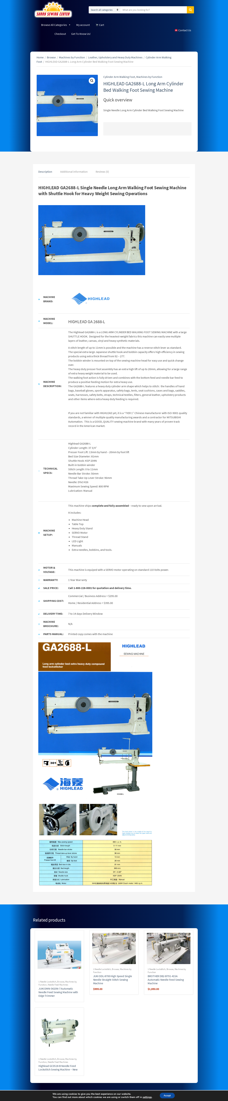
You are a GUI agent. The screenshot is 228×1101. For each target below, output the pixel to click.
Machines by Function (72, 57)
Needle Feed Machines (58, 984)
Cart (99, 25)
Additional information (74, 171)
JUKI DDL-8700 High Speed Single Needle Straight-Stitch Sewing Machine (112, 979)
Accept (167, 1095)
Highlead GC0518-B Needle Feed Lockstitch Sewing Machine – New (57, 1067)
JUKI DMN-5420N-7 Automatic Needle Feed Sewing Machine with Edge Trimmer (58, 992)
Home (40, 57)
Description (45, 171)
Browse (51, 57)
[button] (92, 80)
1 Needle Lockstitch (47, 981)
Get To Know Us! (81, 34)
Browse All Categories (56, 25)
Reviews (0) (102, 171)
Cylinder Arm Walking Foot (119, 77)
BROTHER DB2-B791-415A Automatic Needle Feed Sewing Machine (166, 979)
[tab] (45, 171)
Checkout (60, 34)
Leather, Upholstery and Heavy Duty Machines (115, 57)
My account (83, 25)
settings (145, 1097)
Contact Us (183, 30)
